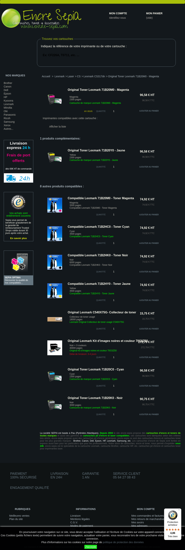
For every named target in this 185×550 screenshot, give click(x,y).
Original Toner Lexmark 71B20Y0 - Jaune (96, 150)
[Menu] (179, 510)
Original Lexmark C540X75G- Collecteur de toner (102, 312)
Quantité (101, 111)
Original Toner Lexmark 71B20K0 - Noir (95, 398)
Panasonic (10, 114)
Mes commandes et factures (147, 515)
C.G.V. (74, 522)
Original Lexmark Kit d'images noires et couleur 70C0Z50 (108, 340)
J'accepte (90, 546)
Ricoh (7, 118)
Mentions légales (80, 519)
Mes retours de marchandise (147, 519)
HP (5, 97)
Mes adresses (139, 525)
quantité (101, 167)
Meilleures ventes (19, 515)
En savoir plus (18, 238)
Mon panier (154, 13)
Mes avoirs (137, 522)
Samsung (9, 121)
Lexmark (9, 104)
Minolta (8, 107)
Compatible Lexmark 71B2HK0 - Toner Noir (98, 255)
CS (78, 76)
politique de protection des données (123, 542)
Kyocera (8, 100)
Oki (6, 111)
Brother (8, 83)
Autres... (8, 128)
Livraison (75, 515)
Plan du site (16, 519)
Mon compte (118, 13)
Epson (7, 93)
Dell (6, 90)
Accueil (46, 76)
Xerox (7, 125)
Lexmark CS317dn (94, 76)
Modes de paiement (81, 525)
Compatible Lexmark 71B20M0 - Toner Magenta (101, 198)
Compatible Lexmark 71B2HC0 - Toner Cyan (98, 226)
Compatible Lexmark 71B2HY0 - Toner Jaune (99, 283)
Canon (7, 86)
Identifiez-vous (117, 17)
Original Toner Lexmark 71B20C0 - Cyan (96, 369)
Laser (71, 76)
